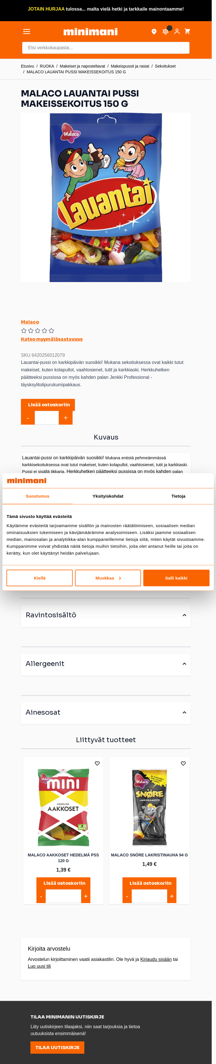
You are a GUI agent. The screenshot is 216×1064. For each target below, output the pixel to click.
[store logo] (90, 32)
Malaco (30, 322)
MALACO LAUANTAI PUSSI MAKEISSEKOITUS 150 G (76, 72)
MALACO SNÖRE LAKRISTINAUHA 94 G (149, 855)
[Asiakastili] (177, 31)
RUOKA (47, 66)
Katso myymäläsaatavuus (52, 339)
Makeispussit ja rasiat (130, 66)
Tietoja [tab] (179, 496)
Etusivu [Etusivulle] (27, 66)
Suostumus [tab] (38, 496)
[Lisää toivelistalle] (97, 763)
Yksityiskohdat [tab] (108, 496)
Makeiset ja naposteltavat (82, 66)
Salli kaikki (176, 577)
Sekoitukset (165, 66)
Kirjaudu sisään (156, 959)
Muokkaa (108, 577)
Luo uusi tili (39, 966)
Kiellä (40, 577)
